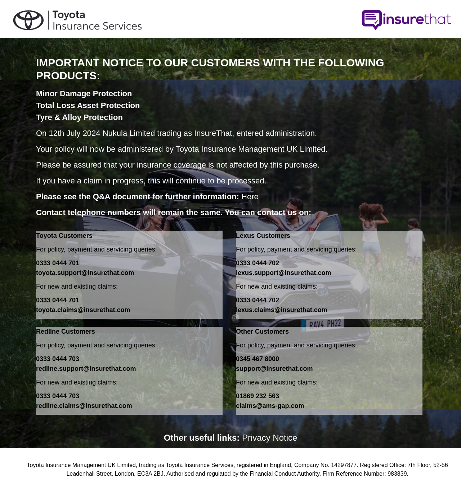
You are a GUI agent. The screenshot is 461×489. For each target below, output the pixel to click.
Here (250, 196)
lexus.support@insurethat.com (283, 272)
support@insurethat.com (274, 368)
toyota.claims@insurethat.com (83, 310)
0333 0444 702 (257, 263)
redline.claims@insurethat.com (84, 405)
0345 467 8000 (257, 359)
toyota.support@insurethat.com (85, 272)
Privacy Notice (269, 438)
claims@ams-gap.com (270, 405)
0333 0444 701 (57, 263)
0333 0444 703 (57, 359)
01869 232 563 (257, 396)
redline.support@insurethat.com (86, 368)
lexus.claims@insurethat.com (281, 310)
